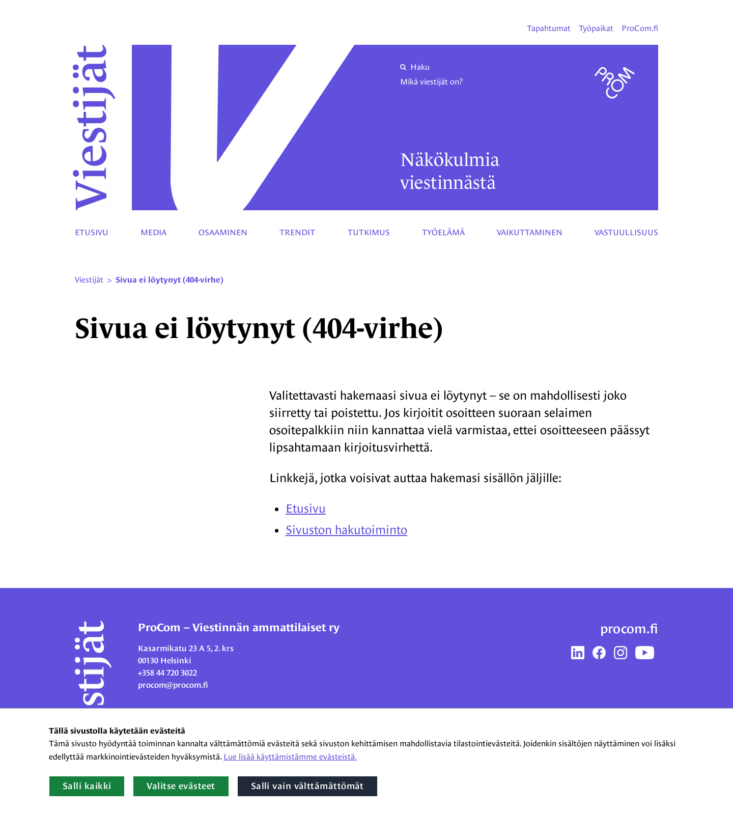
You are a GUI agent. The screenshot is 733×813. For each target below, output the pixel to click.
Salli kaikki (87, 786)
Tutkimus (369, 232)
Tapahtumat (549, 28)
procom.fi (629, 628)
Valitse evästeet (181, 786)
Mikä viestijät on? (431, 82)
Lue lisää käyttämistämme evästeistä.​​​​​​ (290, 757)
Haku (415, 67)
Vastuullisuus (626, 232)
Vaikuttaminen (529, 232)
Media (153, 232)
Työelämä (443, 232)
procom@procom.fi (173, 685)
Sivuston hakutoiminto (346, 530)
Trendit (297, 232)
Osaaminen (223, 232)
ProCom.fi (640, 28)
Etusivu (91, 232)
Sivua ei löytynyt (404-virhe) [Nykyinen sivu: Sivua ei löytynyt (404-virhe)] (169, 280)
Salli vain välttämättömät (307, 786)
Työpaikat (596, 28)
